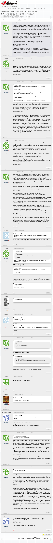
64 (25, 19)
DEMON (6, 394)
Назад (10, 19)
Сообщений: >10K (6, 55)
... (23, 254)
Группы (22, 8)
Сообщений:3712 (6, 311)
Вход (44, 8)
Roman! (6, 230)
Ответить (48, 78)
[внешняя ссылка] (17, 38)
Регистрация (28, 8)
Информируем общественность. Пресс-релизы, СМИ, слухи (23, 11)
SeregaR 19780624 (6, 412)
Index (9, 8)
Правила (14, 8)
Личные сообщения (37, 8)
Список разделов (5, 11)
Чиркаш (6, 296)
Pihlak (6, 23)
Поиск (18, 8)
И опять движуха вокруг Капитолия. (18, 14)
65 (27, 19)
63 (24, 19)
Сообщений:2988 (6, 409)
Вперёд (30, 19)
